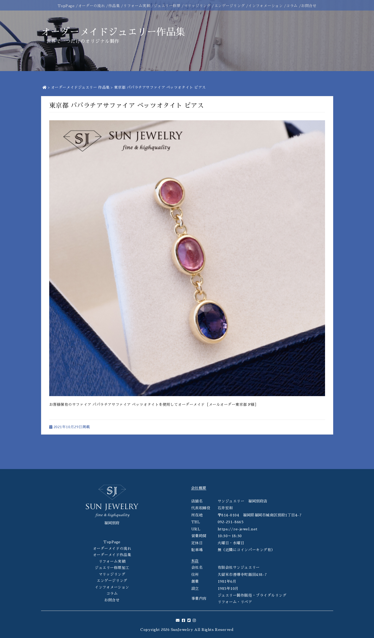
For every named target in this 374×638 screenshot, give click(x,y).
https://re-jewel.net (238, 529)
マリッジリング (197, 6)
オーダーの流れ (91, 6)
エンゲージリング (229, 6)
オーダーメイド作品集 (112, 555)
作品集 (114, 6)
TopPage (66, 6)
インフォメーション (265, 6)
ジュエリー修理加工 (112, 568)
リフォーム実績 (136, 6)
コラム (292, 6)
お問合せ (308, 6)
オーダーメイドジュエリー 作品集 (80, 87)
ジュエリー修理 (167, 6)
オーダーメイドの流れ (112, 548)
